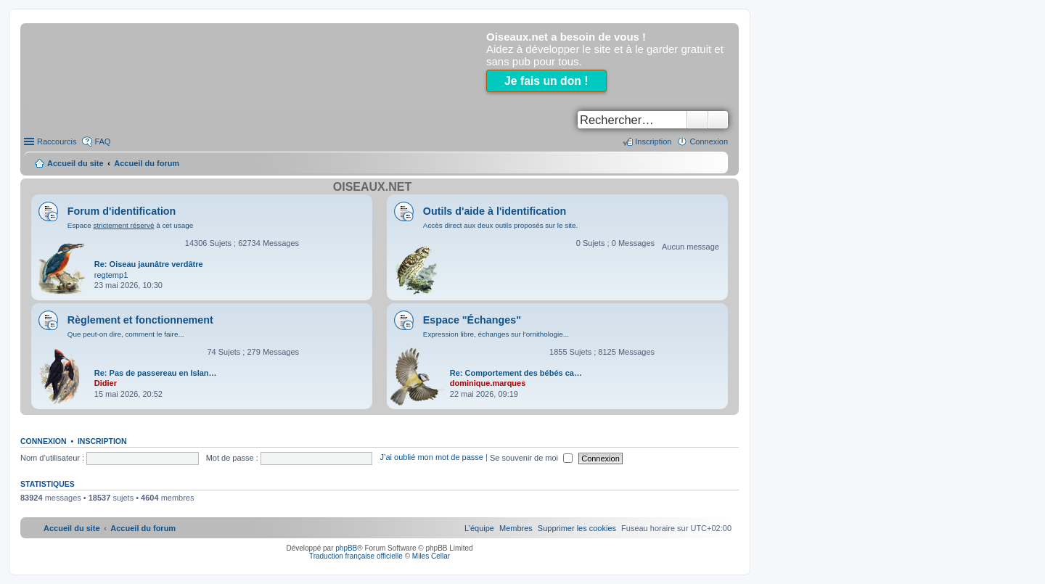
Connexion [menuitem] (708, 141)
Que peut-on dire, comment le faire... (125, 334)
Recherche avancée (718, 119)
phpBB (346, 548)
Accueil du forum (146, 163)
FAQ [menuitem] (102, 141)
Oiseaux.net (372, 187)
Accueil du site (75, 163)
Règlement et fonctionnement (140, 320)
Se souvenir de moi (531, 457)
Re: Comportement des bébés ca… (516, 373)
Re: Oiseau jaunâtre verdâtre (148, 264)
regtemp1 (111, 275)
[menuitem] (577, 528)
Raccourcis (56, 141)
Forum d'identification (121, 211)
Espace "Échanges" (472, 320)
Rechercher (697, 119)
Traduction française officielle (356, 556)
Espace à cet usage (130, 225)
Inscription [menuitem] (653, 141)
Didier (105, 383)
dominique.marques (488, 383)
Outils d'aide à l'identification (494, 211)
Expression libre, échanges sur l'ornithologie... (496, 334)
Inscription (102, 441)
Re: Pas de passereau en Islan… (155, 373)
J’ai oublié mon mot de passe (431, 457)
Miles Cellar (431, 556)
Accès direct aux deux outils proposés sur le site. (500, 225)
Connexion (43, 441)
